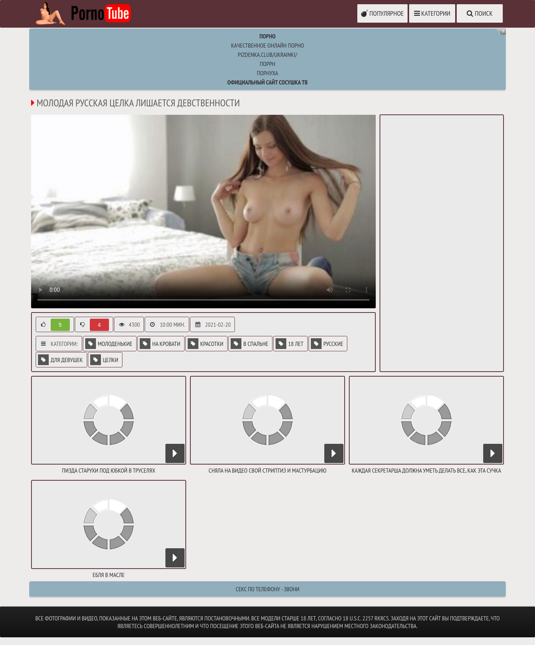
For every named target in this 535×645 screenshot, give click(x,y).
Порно (267, 36)
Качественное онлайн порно (267, 45)
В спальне (249, 343)
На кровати (160, 343)
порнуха (267, 73)
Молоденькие (108, 343)
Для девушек (60, 359)
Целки (104, 359)
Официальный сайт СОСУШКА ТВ (267, 82)
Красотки (205, 343)
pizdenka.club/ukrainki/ (267, 54)
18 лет (290, 343)
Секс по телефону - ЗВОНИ (267, 589)
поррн (267, 64)
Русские (327, 343)
